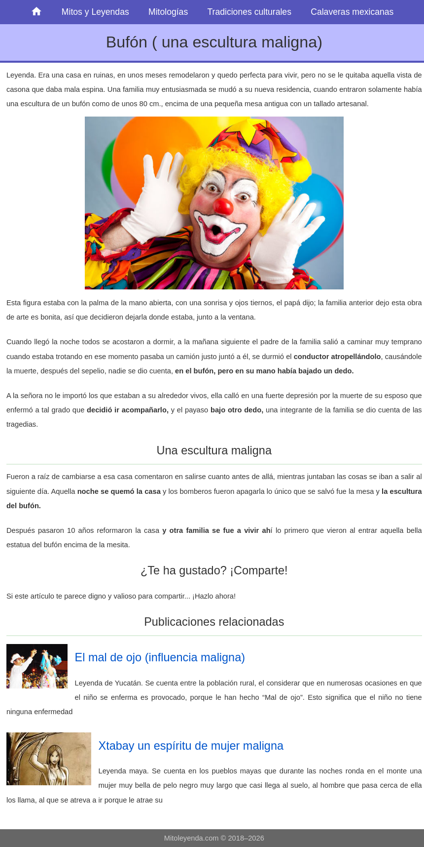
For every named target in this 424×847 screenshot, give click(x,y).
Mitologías (168, 12)
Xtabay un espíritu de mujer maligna (191, 745)
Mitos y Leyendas (95, 12)
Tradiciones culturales (249, 12)
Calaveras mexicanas (352, 12)
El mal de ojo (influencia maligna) (160, 657)
